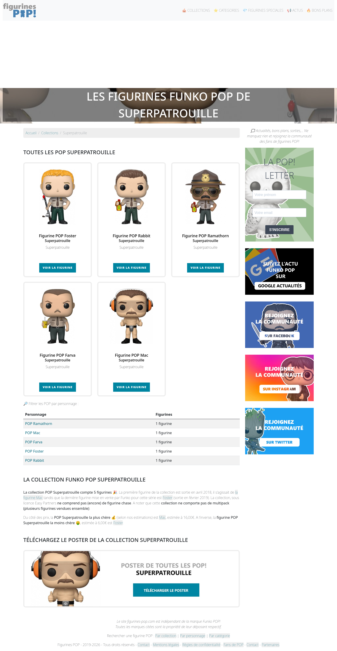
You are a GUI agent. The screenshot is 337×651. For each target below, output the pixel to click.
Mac (162, 517)
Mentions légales (166, 644)
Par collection (165, 635)
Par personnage (192, 635)
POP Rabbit (34, 460)
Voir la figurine (58, 268)
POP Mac (32, 432)
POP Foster (34, 451)
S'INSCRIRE (279, 230)
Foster (168, 497)
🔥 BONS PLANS (320, 10)
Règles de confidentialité (201, 644)
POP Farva (33, 442)
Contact (144, 644)
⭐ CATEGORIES (226, 10)
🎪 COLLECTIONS (196, 10)
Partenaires (270, 644)
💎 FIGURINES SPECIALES (263, 10)
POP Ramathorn (38, 423)
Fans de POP (233, 644)
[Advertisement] (168, 54)
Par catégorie (219, 635)
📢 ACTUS (295, 10)
